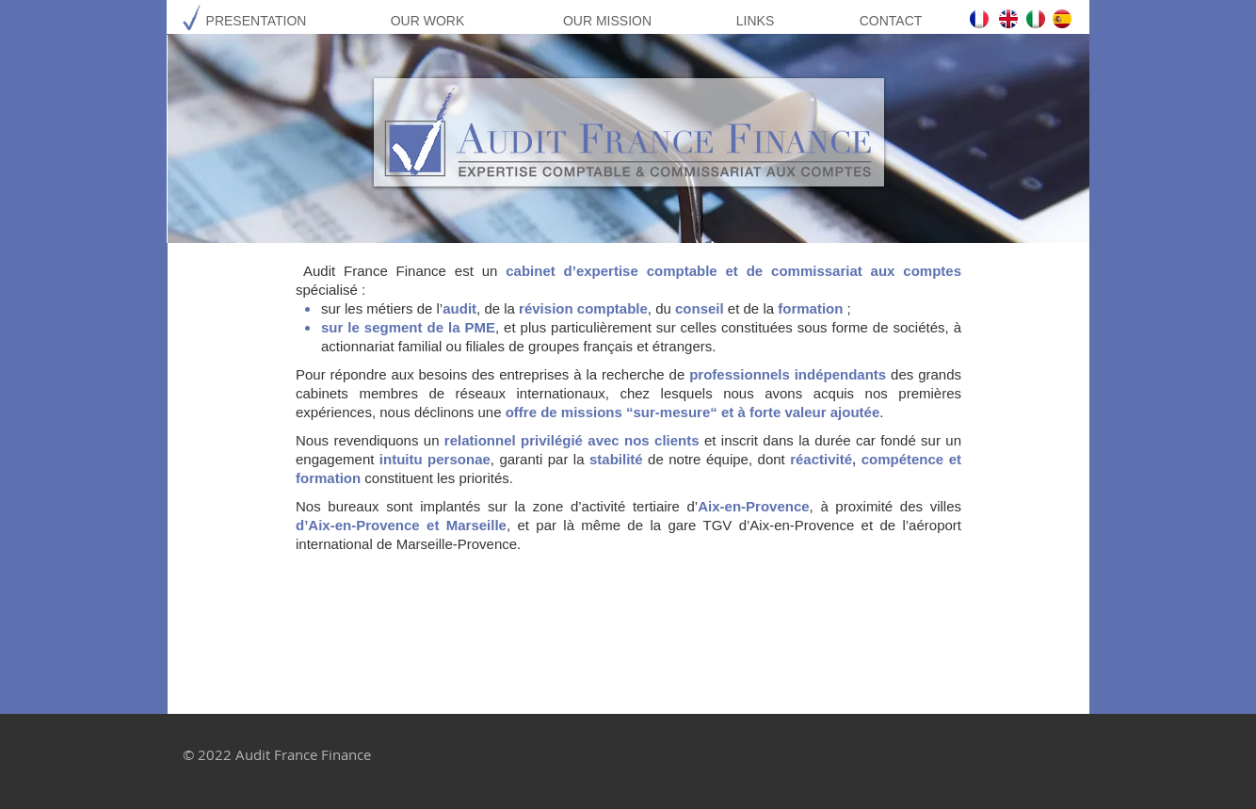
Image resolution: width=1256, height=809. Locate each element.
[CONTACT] (890, 21)
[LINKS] (755, 21)
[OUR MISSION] (607, 21)
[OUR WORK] (427, 21)
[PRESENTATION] (256, 21)
